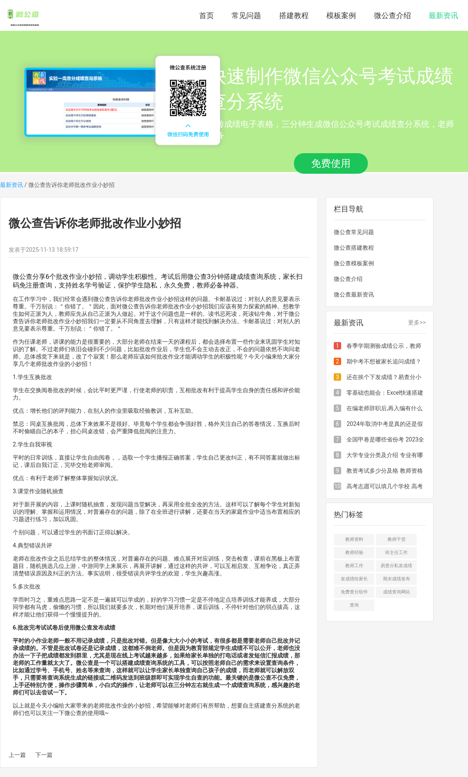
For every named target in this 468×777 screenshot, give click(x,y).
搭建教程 (294, 15)
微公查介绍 (392, 15)
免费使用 (331, 163)
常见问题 (246, 15)
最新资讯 (443, 15)
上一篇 (17, 755)
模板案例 (341, 15)
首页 (206, 15)
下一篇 (44, 755)
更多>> (417, 322)
